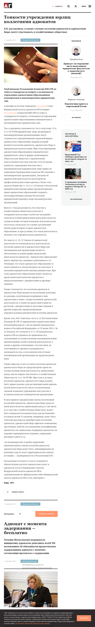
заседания (42, 106)
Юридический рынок (30, 40)
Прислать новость (46, 514)
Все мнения (76, 117)
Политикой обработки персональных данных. (33, 623)
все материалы (76, 199)
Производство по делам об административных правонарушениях (37, 565)
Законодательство (29, 561)
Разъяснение (10, 112)
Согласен (84, 618)
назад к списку (15, 492)
